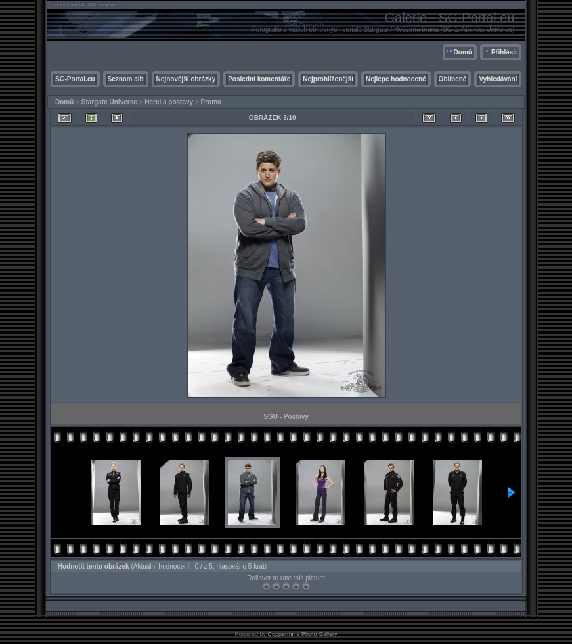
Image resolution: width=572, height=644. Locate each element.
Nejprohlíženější (328, 79)
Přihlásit (504, 52)
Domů (463, 52)
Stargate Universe (109, 102)
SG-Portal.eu (75, 79)
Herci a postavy (168, 102)
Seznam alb (126, 79)
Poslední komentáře (259, 79)
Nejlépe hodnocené (396, 79)
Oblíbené (453, 79)
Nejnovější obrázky (186, 79)
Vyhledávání (498, 79)
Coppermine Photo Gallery (302, 634)
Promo (211, 102)
